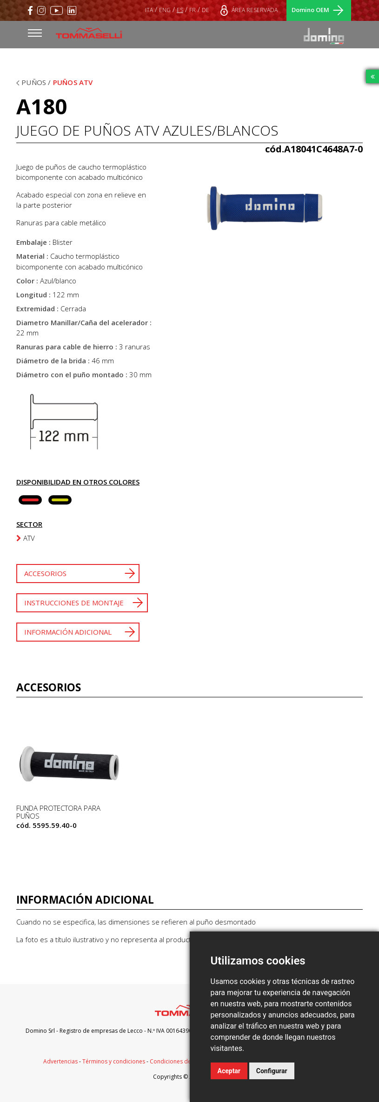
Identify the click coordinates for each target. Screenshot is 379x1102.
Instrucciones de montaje (74, 602)
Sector (29, 524)
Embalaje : (33, 242)
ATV (25, 538)
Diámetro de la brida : (53, 360)
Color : (27, 280)
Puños (34, 82)
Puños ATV (73, 82)
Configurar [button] (271, 1071)
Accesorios (45, 573)
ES (180, 10)
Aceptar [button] (229, 1071)
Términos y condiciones (113, 1061)
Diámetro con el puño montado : (71, 374)
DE (205, 10)
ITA (149, 10)
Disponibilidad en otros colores (78, 481)
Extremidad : (37, 308)
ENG (165, 10)
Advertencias (60, 1061)
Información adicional (68, 631)
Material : (32, 256)
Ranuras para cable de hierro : (66, 346)
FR (192, 10)
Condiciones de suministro (185, 1061)
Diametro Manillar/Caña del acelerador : (84, 322)
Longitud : (33, 294)
